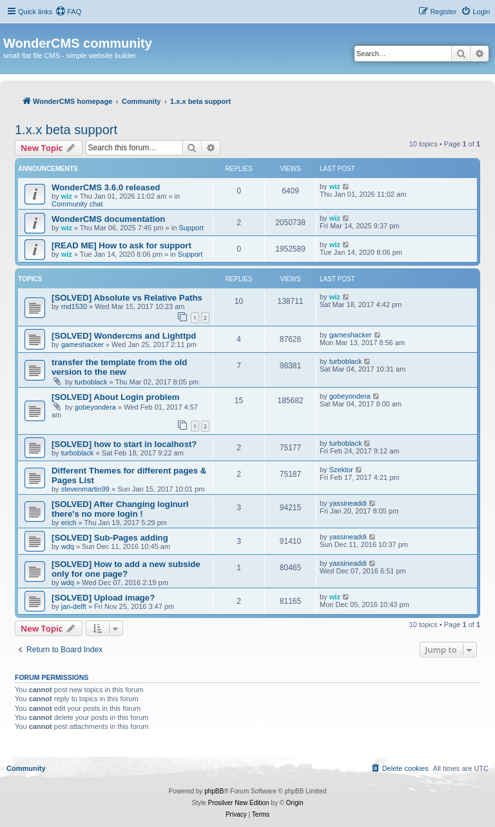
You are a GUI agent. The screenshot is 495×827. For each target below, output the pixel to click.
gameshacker (82, 344)
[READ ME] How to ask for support (121, 245)
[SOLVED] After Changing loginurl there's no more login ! (120, 509)
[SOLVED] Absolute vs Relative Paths (127, 298)
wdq (67, 546)
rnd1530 (74, 306)
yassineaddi (348, 503)
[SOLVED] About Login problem (116, 397)
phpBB (214, 791)
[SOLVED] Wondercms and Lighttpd (124, 336)
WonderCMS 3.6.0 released (106, 187)
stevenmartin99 (85, 489)
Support (191, 228)
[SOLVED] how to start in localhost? (124, 444)
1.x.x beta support (66, 130)
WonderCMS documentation (108, 219)
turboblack (91, 382)
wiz (66, 196)
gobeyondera (95, 407)
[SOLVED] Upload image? (103, 598)
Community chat (77, 204)
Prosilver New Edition (238, 802)
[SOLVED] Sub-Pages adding (110, 538)
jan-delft (73, 606)
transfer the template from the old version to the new (119, 367)
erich (69, 522)
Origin (295, 802)
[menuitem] (68, 11)
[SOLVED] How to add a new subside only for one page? (126, 569)
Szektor (341, 469)
